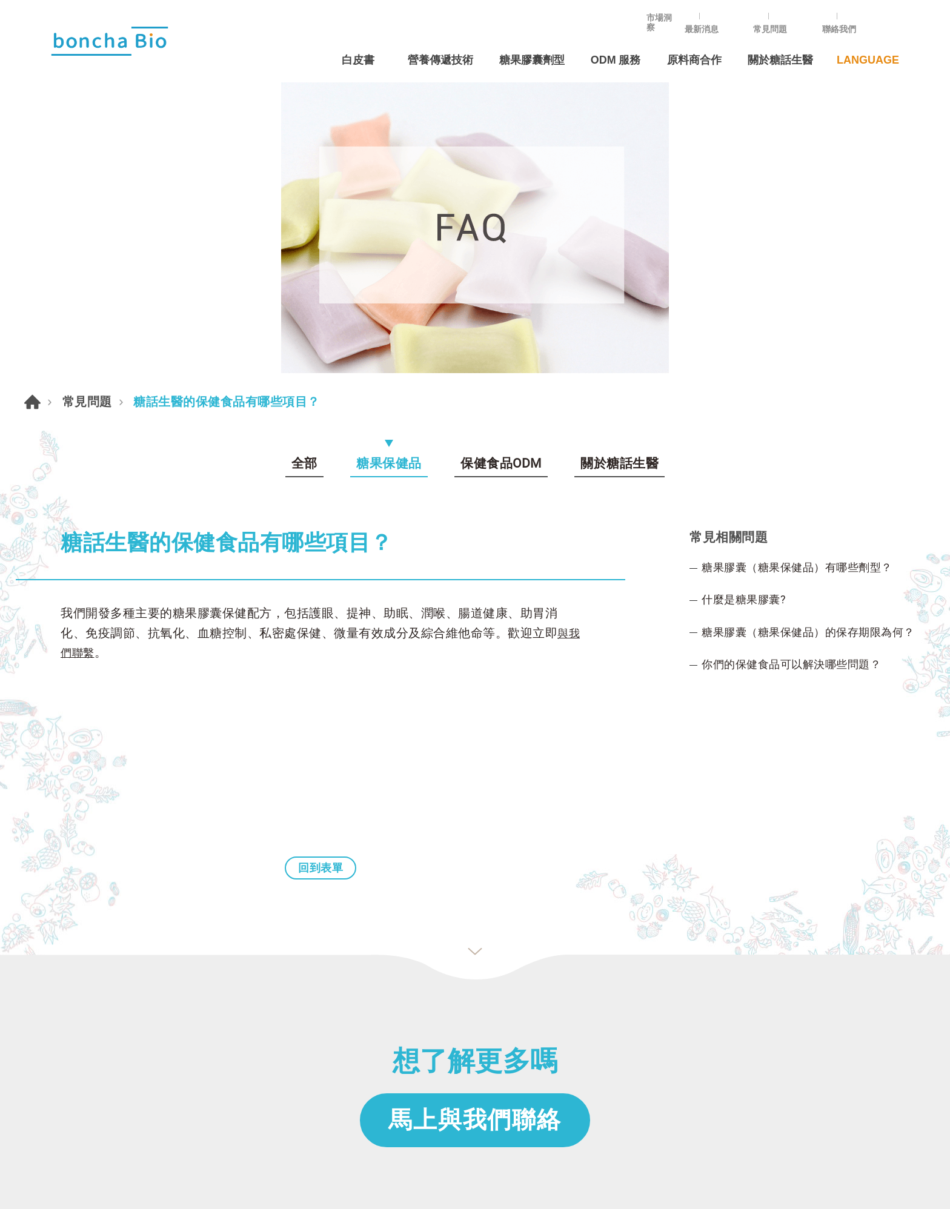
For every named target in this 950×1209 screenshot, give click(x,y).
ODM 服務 (613, 47)
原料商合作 (693, 47)
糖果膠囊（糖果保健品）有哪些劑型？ (807, 266)
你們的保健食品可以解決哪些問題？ (801, 368)
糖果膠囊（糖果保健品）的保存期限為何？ (820, 334)
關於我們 (70, 1001)
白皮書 (350, 47)
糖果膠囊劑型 (527, 47)
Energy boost (457, 1070)
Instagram (774, 969)
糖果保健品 (389, 160)
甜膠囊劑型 (450, 978)
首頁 (32, 98)
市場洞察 (669, 16)
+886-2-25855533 (687, 999)
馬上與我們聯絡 (475, 824)
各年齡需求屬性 (460, 1001)
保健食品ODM (501, 160)
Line (731, 969)
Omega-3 (446, 1047)
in (816, 969)
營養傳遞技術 (434, 47)
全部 (303, 160)
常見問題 (805, 16)
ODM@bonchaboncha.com (705, 1040)
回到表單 (320, 570)
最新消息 (737, 16)
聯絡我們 (873, 16)
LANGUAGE (868, 47)
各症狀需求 (450, 1024)
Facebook (689, 969)
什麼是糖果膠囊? (748, 300)
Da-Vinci (502, 1182)
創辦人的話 (75, 1024)
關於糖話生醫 (781, 47)
